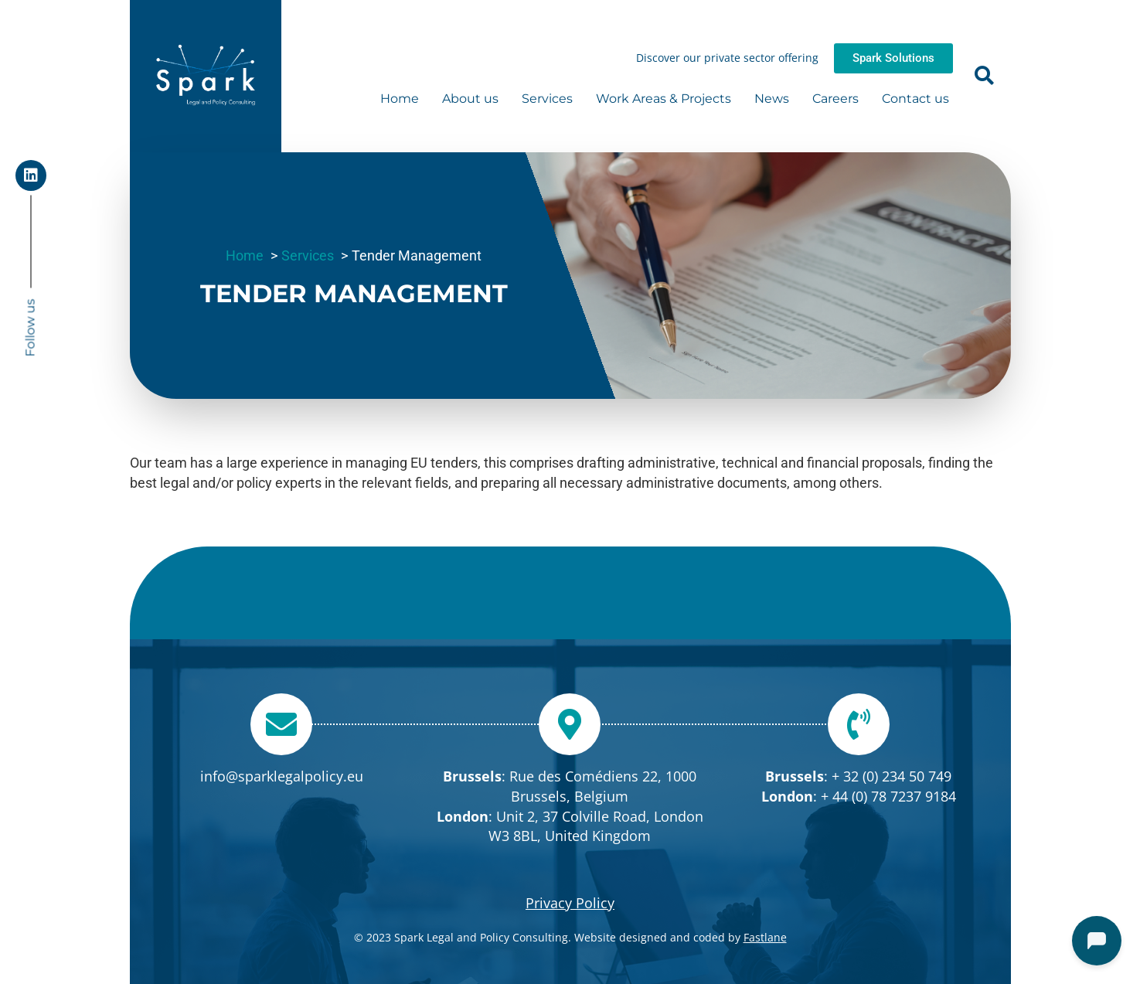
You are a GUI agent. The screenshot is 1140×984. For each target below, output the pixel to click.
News (771, 98)
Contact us (915, 98)
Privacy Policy (570, 903)
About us (470, 98)
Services (547, 98)
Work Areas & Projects (663, 98)
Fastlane (765, 937)
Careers (835, 98)
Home (399, 98)
